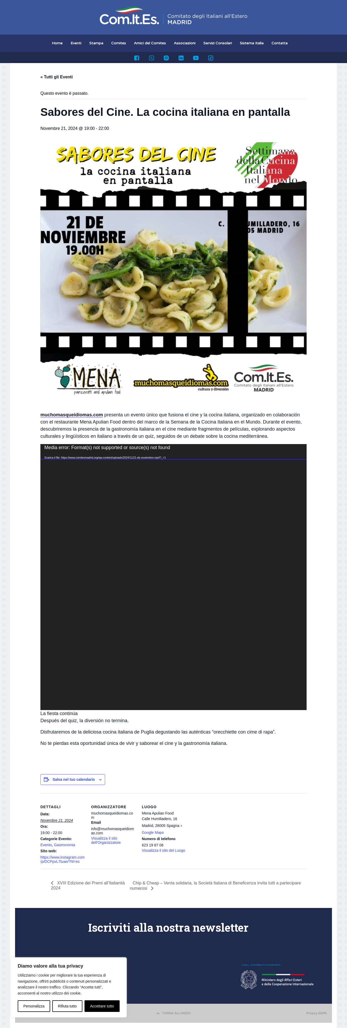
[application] (173, 577)
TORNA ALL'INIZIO (173, 1013)
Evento (46, 845)
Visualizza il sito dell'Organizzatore (106, 840)
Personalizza (33, 1006)
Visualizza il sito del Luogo (163, 850)
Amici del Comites (150, 43)
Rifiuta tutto (67, 1006)
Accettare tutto (102, 1006)
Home (57, 43)
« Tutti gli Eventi (56, 77)
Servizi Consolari (217, 43)
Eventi (76, 43)
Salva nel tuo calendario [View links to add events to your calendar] (74, 779)
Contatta (279, 43)
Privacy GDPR (316, 1013)
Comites (118, 43)
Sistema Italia (252, 43)
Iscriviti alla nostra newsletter (168, 927)
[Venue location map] (220, 830)
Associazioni (184, 43)
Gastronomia (64, 845)
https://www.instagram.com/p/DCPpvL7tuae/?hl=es (62, 859)
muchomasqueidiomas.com (71, 414)
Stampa (96, 43)
